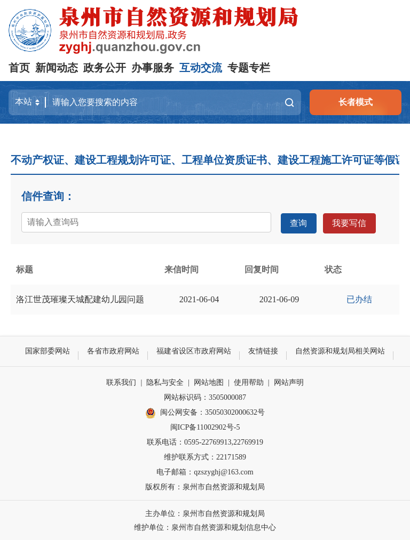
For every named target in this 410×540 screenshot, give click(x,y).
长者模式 (355, 102)
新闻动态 (56, 68)
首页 (19, 68)
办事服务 (152, 68)
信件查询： (48, 196)
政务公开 (104, 68)
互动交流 (200, 68)
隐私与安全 (165, 381)
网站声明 (289, 381)
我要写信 (349, 222)
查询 (298, 222)
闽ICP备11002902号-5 (205, 426)
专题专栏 (248, 68)
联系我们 (121, 381)
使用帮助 (249, 381)
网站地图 (209, 381)
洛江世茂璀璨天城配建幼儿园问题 (80, 298)
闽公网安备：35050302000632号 (205, 412)
